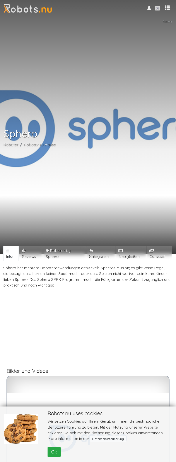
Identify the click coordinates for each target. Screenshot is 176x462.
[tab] (11, 253)
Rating (167, 21)
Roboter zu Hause (40, 144)
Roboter (10, 144)
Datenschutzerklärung (108, 439)
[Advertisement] (88, 329)
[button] (167, 8)
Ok (54, 452)
